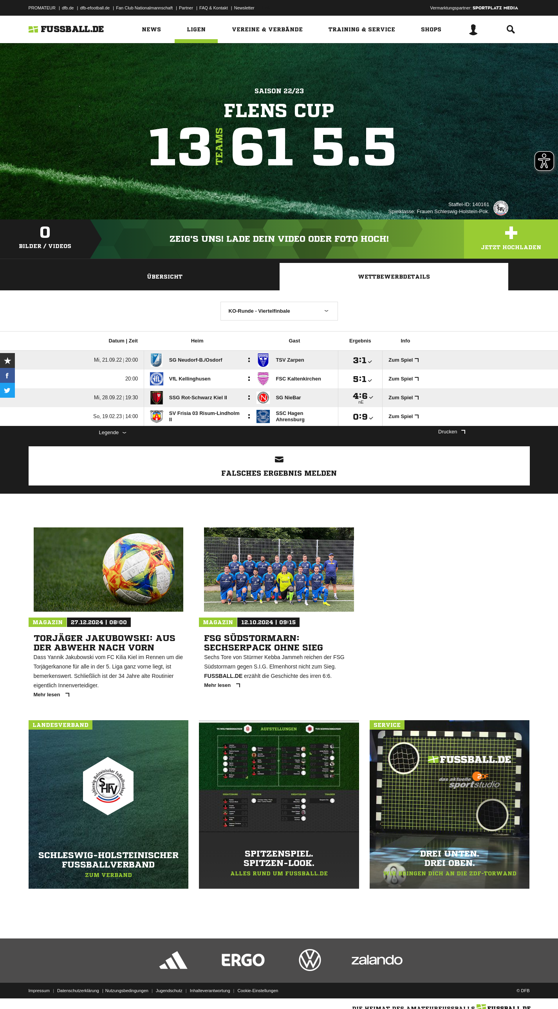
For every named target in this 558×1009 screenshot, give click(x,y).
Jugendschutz (169, 990)
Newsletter (244, 7)
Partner (186, 7)
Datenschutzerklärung (78, 990)
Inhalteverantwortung (210, 990)
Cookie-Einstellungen (258, 990)
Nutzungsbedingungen (126, 990)
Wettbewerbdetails (394, 276)
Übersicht (164, 276)
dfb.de (68, 7)
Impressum (39, 990)
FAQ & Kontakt (213, 7)
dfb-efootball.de (95, 7)
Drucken (451, 432)
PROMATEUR (42, 7)
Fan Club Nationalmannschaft (144, 7)
